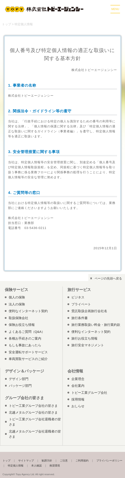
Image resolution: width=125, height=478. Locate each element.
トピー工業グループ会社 (89, 392)
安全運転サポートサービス (28, 352)
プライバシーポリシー (109, 460)
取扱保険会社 (18, 318)
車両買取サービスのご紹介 (28, 359)
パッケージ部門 (20, 385)
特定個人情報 (15, 465)
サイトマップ (26, 460)
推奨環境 (54, 465)
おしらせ (77, 406)
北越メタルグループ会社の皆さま (33, 412)
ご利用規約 (82, 460)
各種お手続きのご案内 (25, 338)
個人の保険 (17, 297)
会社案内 (77, 385)
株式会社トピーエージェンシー (45, 9)
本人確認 (36, 465)
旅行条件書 (79, 318)
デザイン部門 (18, 379)
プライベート (81, 304)
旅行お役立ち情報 (84, 338)
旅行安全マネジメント (87, 345)
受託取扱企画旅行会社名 (89, 311)
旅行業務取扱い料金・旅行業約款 (95, 325)
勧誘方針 (47, 460)
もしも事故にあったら (25, 345)
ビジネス (77, 297)
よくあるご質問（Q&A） (27, 331)
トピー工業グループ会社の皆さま (33, 405)
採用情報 (77, 399)
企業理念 (77, 379)
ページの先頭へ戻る (108, 278)
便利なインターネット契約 (28, 311)
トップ (6, 24)
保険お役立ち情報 (22, 325)
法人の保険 (17, 304)
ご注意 (64, 460)
